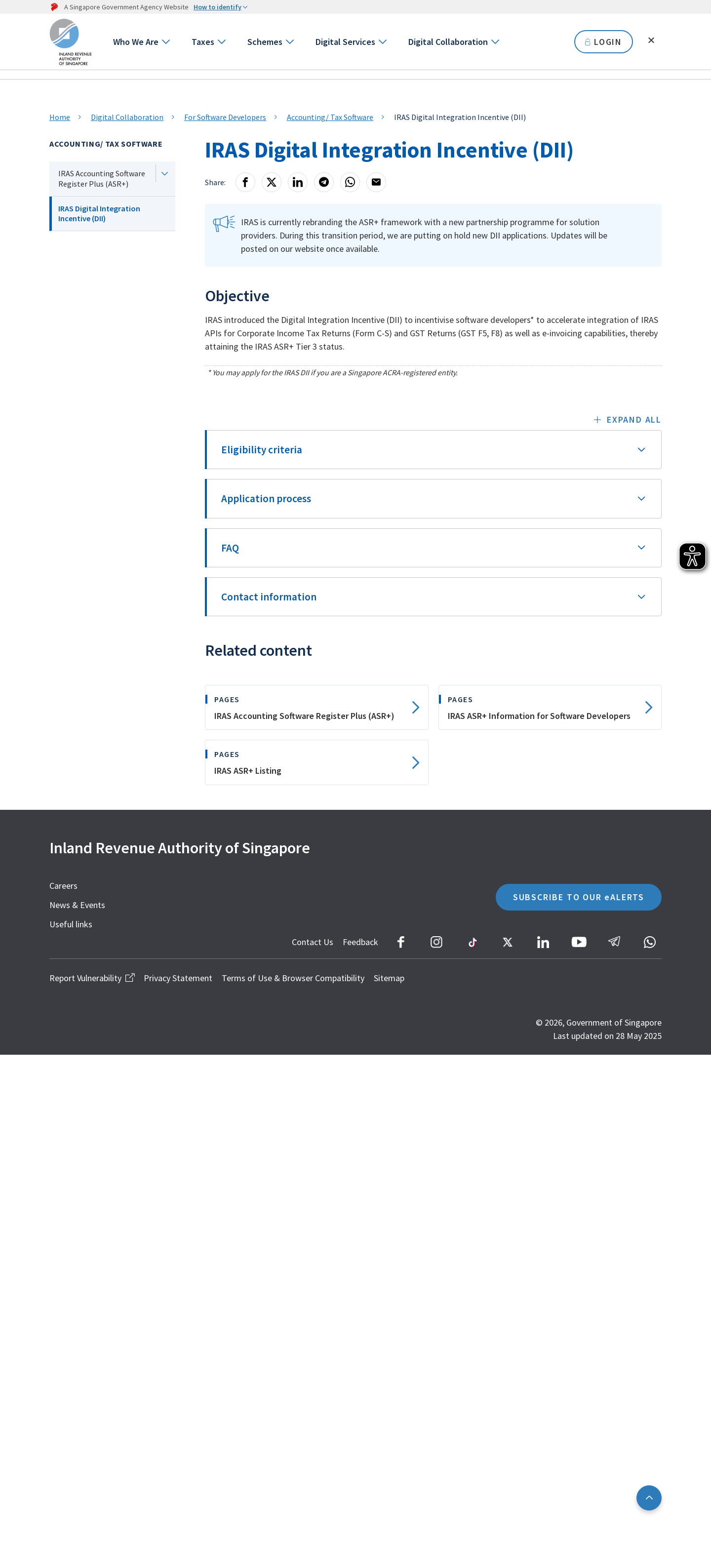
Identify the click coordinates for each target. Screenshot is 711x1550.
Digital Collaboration (448, 41)
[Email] (376, 182)
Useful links (70, 924)
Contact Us (312, 942)
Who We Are (135, 41)
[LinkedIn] (298, 182)
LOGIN (603, 41)
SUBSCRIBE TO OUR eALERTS (578, 897)
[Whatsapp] (350, 182)
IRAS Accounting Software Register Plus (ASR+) (101, 178)
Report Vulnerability (91, 978)
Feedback (360, 942)
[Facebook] (245, 182)
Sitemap (389, 978)
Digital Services (345, 41)
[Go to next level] (165, 41)
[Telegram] (324, 182)
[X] (271, 182)
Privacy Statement (178, 978)
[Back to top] (649, 1497)
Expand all (634, 419)
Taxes (203, 41)
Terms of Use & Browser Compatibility (293, 978)
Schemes (264, 41)
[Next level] (164, 173)
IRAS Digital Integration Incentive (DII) (99, 213)
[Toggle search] (651, 40)
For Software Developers (225, 117)
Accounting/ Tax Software (330, 117)
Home (59, 117)
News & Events (77, 905)
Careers (63, 885)
